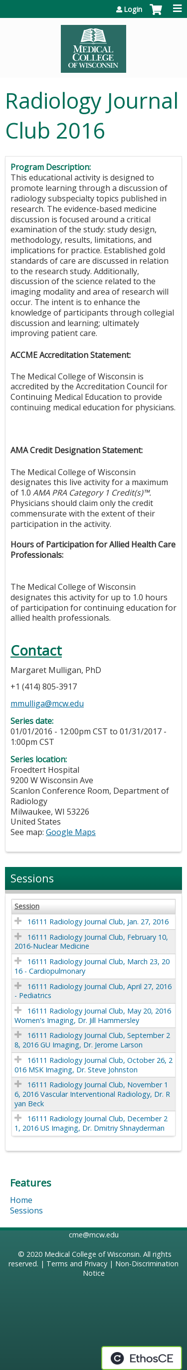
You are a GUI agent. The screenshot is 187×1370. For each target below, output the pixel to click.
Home (21, 1200)
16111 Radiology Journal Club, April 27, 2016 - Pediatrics (93, 991)
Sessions (26, 1210)
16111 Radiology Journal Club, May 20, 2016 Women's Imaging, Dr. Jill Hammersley (92, 1015)
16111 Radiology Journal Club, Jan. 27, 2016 (98, 921)
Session (26, 906)
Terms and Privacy (76, 1263)
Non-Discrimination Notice (131, 1268)
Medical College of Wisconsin (92, 1254)
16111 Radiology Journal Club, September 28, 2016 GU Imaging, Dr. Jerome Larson (92, 1039)
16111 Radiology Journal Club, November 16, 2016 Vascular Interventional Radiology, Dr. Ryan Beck (92, 1094)
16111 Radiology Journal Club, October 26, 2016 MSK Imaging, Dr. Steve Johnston (93, 1064)
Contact (36, 650)
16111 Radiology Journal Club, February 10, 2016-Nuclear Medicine (91, 941)
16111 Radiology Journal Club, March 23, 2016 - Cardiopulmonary (92, 966)
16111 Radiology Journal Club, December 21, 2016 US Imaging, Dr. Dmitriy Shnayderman (91, 1123)
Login (133, 9)
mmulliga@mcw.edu (47, 703)
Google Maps (71, 832)
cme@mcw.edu (94, 1234)
